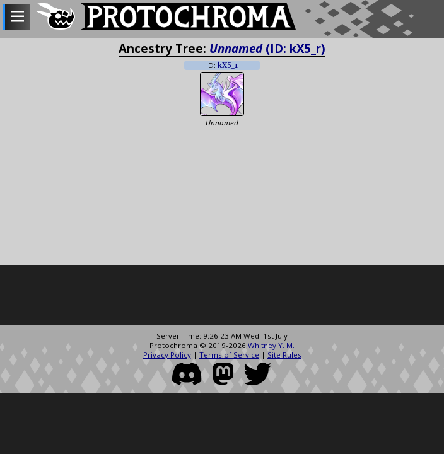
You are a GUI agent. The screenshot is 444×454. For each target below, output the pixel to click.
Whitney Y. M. (271, 345)
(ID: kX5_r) (267, 48)
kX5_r (228, 65)
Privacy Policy (167, 354)
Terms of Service (229, 354)
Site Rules (284, 354)
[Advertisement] (222, 296)
